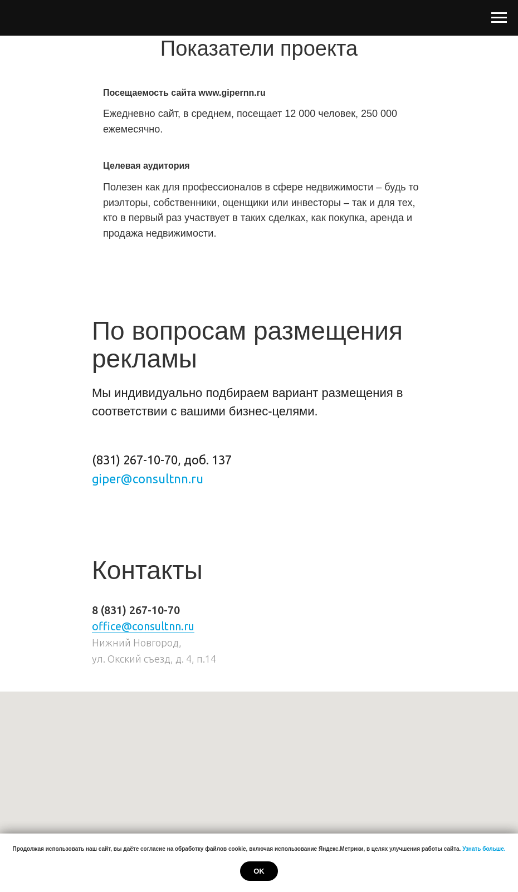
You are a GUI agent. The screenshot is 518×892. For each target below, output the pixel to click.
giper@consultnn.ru (147, 479)
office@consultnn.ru (143, 626)
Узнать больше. (483, 849)
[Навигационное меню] (499, 17)
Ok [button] (259, 871)
